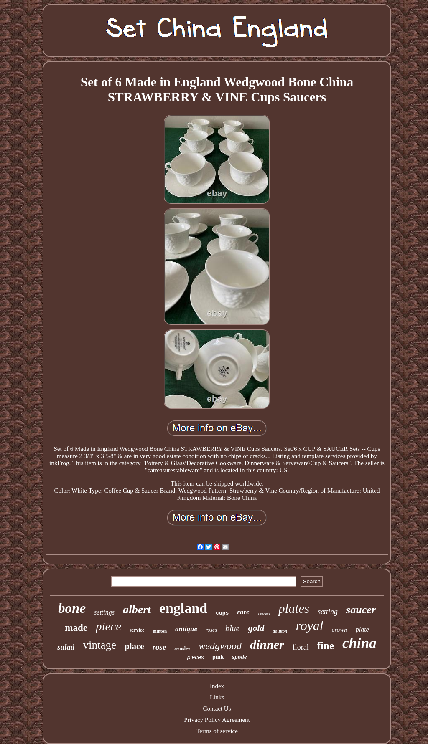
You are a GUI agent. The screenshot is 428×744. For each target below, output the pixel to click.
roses (211, 630)
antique (186, 629)
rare (243, 612)
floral (301, 647)
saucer (361, 610)
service (137, 630)
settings (104, 612)
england (183, 608)
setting (328, 611)
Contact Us (217, 708)
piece (108, 626)
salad (65, 647)
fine (325, 645)
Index (217, 686)
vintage (99, 645)
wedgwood (220, 645)
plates (293, 608)
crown (339, 629)
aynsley (182, 648)
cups (222, 613)
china (359, 643)
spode (239, 656)
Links (217, 697)
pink (218, 657)
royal (309, 625)
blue (232, 628)
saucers (264, 614)
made (76, 628)
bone (72, 608)
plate (362, 629)
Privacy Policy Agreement (217, 719)
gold (256, 628)
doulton (280, 630)
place (134, 646)
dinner (267, 644)
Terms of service (217, 731)
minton (160, 630)
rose (159, 647)
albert (137, 609)
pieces (195, 657)
